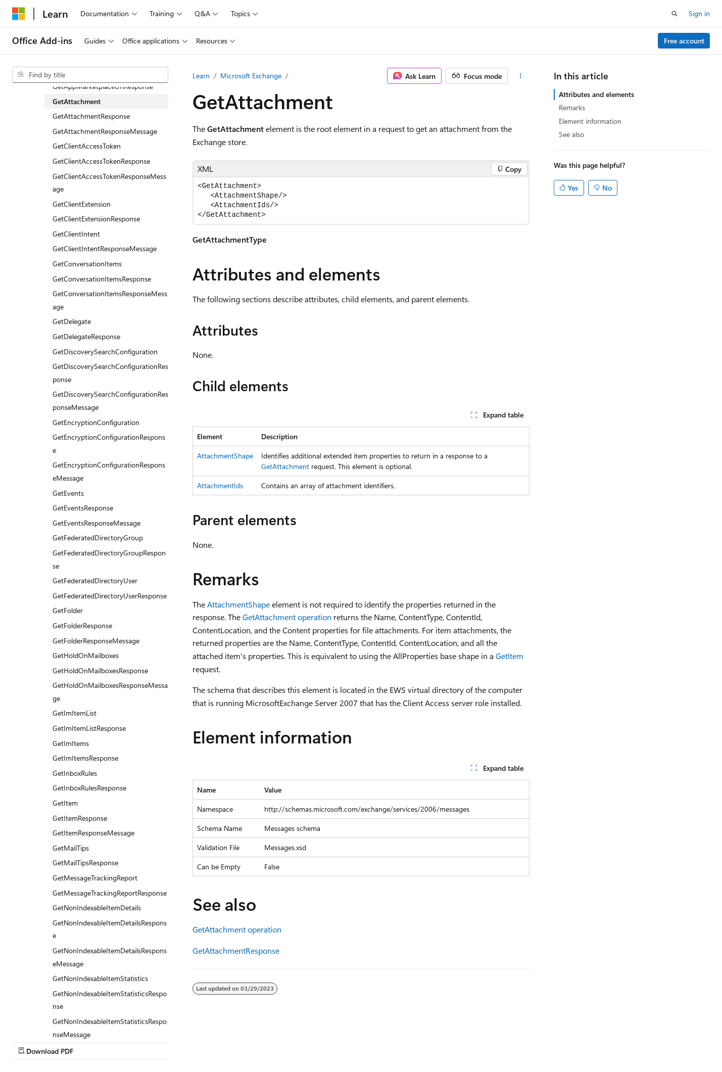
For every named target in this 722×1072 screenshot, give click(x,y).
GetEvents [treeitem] (68, 493)
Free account (684, 40)
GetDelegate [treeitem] (72, 321)
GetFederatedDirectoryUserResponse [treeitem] (110, 595)
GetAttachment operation (287, 617)
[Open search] (674, 14)
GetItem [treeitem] (65, 803)
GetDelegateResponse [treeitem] (86, 336)
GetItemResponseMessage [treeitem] (93, 832)
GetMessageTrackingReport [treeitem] (95, 877)
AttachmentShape (225, 455)
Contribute (476, 1040)
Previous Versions (388, 1040)
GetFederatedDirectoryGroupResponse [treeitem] (109, 559)
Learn (201, 75)
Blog (434, 1040)
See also (571, 134)
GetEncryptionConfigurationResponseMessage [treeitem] (109, 471)
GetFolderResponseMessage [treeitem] (96, 640)
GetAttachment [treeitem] (77, 101)
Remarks (572, 107)
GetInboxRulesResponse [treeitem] (89, 788)
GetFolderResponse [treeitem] (82, 625)
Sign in (699, 13)
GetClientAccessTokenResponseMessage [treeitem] (109, 182)
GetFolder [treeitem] (68, 610)
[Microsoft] (18, 13)
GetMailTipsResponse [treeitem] (85, 862)
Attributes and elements (596, 94)
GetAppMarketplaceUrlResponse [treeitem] (103, 86)
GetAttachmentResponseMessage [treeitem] (105, 131)
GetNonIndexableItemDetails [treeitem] (97, 907)
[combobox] (90, 75)
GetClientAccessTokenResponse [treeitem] (101, 161)
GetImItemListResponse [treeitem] (89, 728)
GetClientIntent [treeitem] (76, 234)
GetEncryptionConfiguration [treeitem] (96, 422)
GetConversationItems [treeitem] (87, 263)
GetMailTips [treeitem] (71, 848)
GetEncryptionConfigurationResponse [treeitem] (109, 443)
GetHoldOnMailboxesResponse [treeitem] (100, 670)
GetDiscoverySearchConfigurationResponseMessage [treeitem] (110, 400)
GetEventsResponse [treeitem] (83, 507)
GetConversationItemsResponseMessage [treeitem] (110, 300)
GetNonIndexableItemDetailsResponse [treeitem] (110, 929)
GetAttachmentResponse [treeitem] (91, 116)
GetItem (509, 655)
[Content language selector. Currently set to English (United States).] (58, 1040)
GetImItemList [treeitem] (75, 713)
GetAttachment (285, 466)
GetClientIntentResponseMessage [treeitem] (105, 248)
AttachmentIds (220, 485)
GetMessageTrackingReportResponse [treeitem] (110, 893)
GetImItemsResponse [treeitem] (85, 758)
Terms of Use (567, 1040)
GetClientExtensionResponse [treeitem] (96, 218)
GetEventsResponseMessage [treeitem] (96, 523)
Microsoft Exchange (250, 75)
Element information (590, 121)
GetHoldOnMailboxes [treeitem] (86, 655)
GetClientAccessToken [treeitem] (87, 146)
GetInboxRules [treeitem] (75, 773)
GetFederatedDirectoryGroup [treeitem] (98, 537)
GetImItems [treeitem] (71, 743)
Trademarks (617, 1040)
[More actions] (521, 76)
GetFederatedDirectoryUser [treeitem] (95, 580)
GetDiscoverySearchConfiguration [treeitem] (105, 351)
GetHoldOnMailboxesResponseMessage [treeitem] (110, 691)
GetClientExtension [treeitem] (82, 204)
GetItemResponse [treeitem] (80, 818)
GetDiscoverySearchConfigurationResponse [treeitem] (110, 372)
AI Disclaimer (328, 1040)
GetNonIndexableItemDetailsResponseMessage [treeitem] (110, 957)
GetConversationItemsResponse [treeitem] (102, 279)
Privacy (516, 1040)
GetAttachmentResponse (235, 950)
